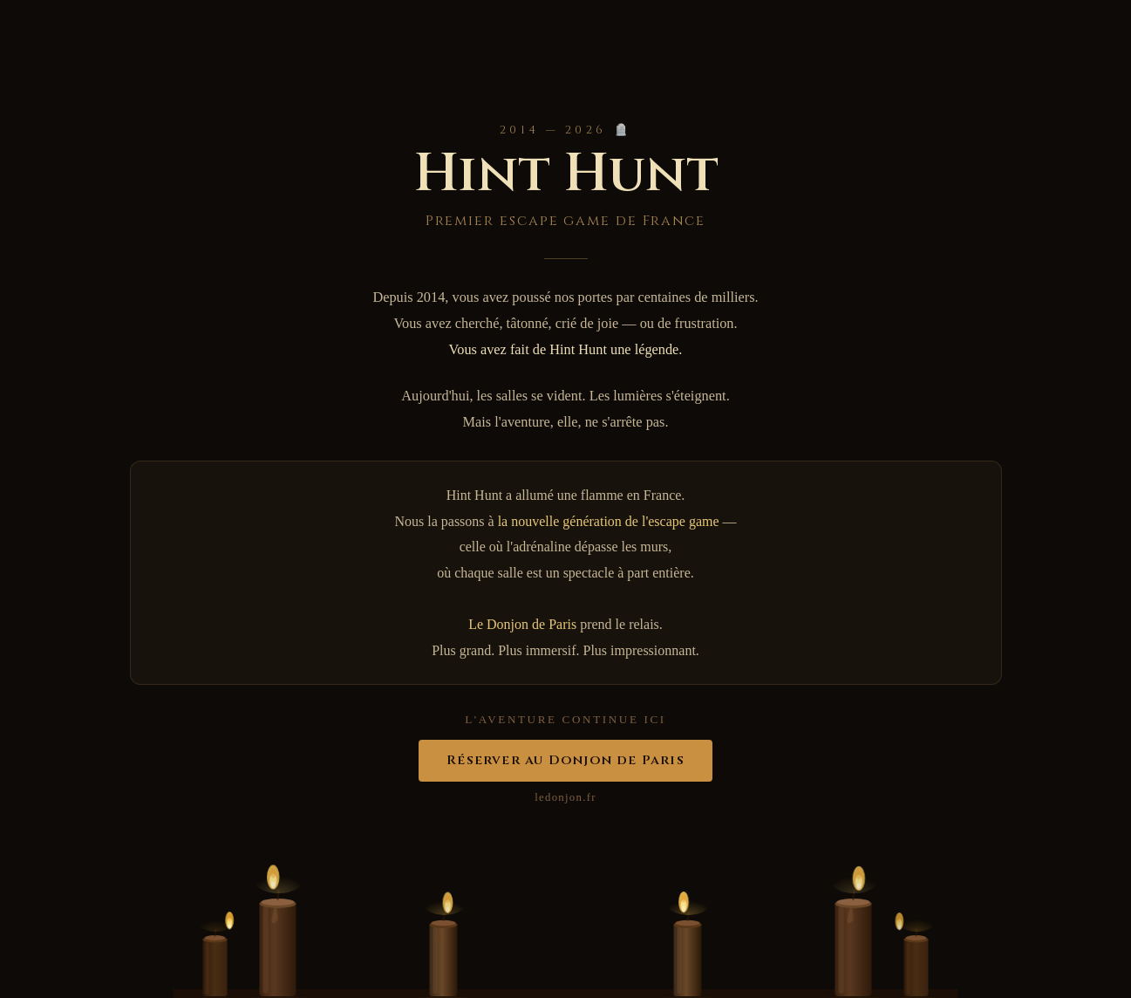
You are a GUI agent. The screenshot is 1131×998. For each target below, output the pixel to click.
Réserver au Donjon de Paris (565, 760)
